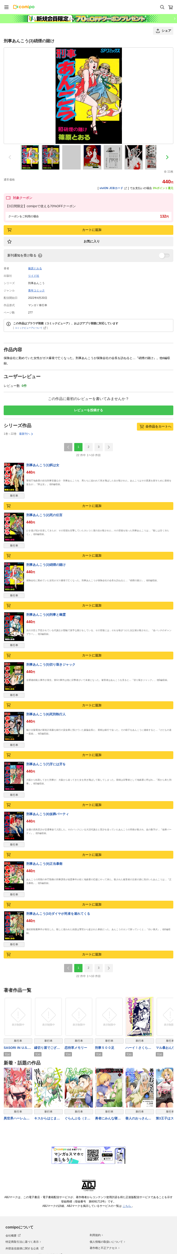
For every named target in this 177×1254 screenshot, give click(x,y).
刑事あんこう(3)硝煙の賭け (46, 565)
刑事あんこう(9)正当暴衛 (44, 864)
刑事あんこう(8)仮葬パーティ (47, 814)
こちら (127, 1206)
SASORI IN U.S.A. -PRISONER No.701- (17, 1048)
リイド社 (33, 275)
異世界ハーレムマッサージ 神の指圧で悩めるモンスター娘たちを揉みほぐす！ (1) (17, 1118)
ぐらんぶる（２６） (76, 1118)
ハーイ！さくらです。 (138, 1048)
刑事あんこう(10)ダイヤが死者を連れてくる (58, 913)
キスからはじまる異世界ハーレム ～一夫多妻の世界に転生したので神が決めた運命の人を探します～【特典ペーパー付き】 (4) (47, 1118)
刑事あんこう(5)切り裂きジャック (50, 664)
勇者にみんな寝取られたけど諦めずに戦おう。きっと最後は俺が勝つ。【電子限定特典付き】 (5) (108, 1118)
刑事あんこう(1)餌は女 (42, 465)
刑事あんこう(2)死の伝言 (44, 515)
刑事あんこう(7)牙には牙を (46, 764)
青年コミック (36, 290)
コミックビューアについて (30, 328)
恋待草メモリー (76, 1047)
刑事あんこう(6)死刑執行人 (46, 714)
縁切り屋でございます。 (47, 1048)
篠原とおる (35, 268)
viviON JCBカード (113, 188)
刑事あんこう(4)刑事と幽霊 (46, 614)
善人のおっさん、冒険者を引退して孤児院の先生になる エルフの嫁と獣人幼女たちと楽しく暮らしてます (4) (139, 1118)
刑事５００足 (104, 1047)
